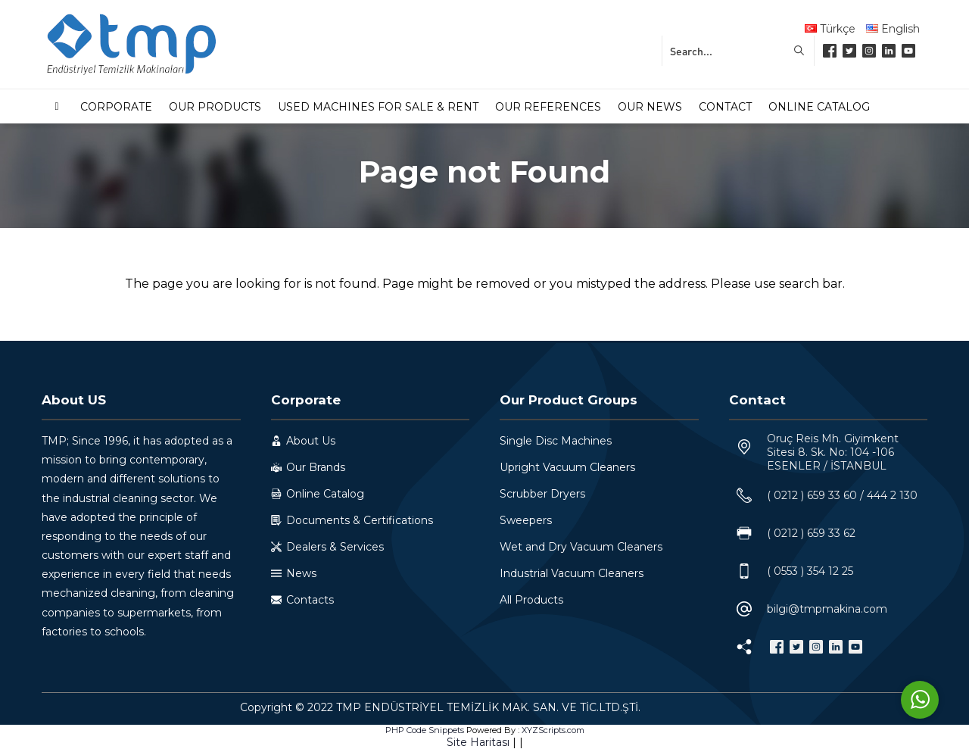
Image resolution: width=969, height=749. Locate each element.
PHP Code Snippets (424, 730)
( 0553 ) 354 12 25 (810, 571)
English (893, 29)
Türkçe (830, 29)
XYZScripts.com (553, 730)
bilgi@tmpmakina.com (827, 609)
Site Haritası (478, 742)
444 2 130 (892, 495)
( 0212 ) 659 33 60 (812, 495)
